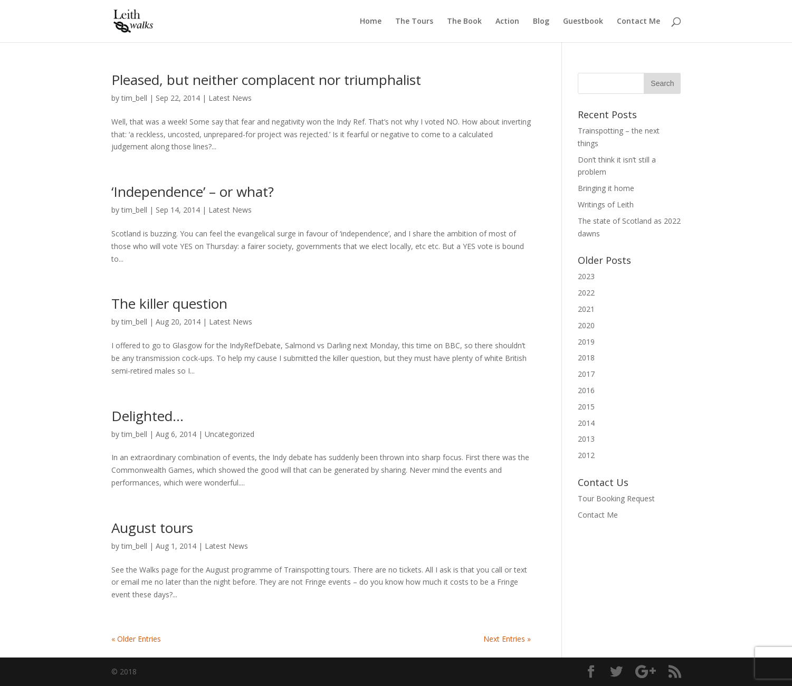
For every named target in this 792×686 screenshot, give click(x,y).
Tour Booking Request (616, 498)
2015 (586, 407)
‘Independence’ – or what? (192, 191)
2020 (586, 325)
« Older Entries (136, 639)
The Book (464, 21)
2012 (586, 455)
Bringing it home (606, 188)
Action (507, 21)
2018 (586, 357)
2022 (586, 293)
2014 (586, 423)
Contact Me (638, 21)
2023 (586, 276)
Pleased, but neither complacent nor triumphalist (266, 79)
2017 (586, 374)
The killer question (169, 303)
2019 (586, 342)
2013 (586, 439)
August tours (152, 527)
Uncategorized (229, 434)
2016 (586, 390)
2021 (586, 309)
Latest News (230, 98)
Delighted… (147, 415)
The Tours (414, 21)
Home (370, 21)
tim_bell (134, 98)
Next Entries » (507, 639)
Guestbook (583, 21)
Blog (541, 21)
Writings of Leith (606, 204)
